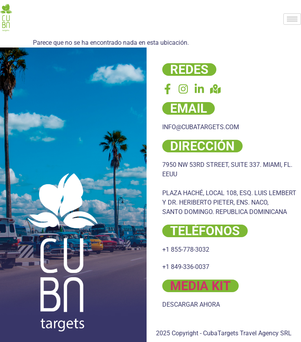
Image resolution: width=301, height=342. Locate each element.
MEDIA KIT (200, 285)
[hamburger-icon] (292, 19)
